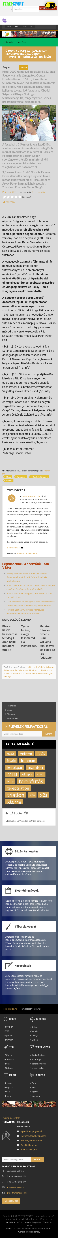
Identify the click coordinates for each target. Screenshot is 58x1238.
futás (9, 477)
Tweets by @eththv (11, 1117)
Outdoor (9, 1068)
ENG (31, 26)
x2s (43, 795)
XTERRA (9, 1027)
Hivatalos (11, 705)
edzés (11, 753)
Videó (10, 710)
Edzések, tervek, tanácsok (33, 1136)
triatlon (15, 795)
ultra (32, 794)
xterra (14, 801)
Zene (34, 1083)
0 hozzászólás (38, 192)
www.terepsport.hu (31, 496)
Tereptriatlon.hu (9, 1008)
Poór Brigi (36, 1059)
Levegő (35, 1035)
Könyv (35, 1091)
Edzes (9, 26)
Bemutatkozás (15, 547)
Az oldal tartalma (29, 1145)
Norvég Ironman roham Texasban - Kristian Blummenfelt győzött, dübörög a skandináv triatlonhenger (26, 577)
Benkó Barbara (38, 1055)
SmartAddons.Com (14, 1222)
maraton (35, 767)
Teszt (16, 26)
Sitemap (11, 714)
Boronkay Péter (39, 1063)
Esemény (36, 1096)
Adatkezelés (12, 718)
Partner (8, 1083)
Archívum (22, 42)
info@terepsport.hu (16, 1187)
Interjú (23, 26)
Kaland (35, 1027)
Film (34, 1087)
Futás (7, 1063)
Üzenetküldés (11, 1200)
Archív (47, 470)
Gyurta (9, 480)
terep (10, 781)
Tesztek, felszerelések (31, 1140)
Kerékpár (9, 1059)
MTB (12, 774)
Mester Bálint (38, 1068)
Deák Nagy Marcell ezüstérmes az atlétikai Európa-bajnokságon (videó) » (28, 673)
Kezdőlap (10, 42)
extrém (26, 753)
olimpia (27, 774)
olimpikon (21, 477)
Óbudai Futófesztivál (40, 477)
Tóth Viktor (11, 202)
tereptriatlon (18, 788)
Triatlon (8, 1055)
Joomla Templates (32, 1222)
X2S (7, 1031)
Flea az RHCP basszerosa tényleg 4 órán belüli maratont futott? (9, 638)
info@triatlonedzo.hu (17, 1192)
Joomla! (9, 1228)
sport (40, 774)
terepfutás (31, 781)
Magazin (9, 1087)
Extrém (35, 1039)
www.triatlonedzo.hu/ (27, 553)
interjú (11, 760)
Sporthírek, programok (31, 1131)
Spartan (9, 1035)
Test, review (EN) (29, 1149)
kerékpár (15, 767)
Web (7, 1091)
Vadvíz (35, 1031)
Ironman (28, 760)
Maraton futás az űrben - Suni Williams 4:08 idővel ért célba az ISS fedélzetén (47, 642)
